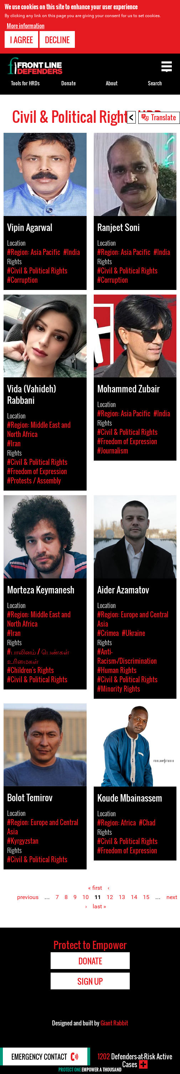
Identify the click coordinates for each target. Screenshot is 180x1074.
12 (110, 897)
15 (146, 897)
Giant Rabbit (114, 1023)
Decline (57, 39)
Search (155, 83)
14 (134, 897)
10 (85, 897)
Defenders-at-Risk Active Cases (135, 1060)
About (112, 83)
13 (122, 897)
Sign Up (90, 981)
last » (99, 906)
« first (95, 887)
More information (26, 25)
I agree (21, 39)
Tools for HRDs (25, 83)
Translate (163, 117)
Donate (68, 83)
